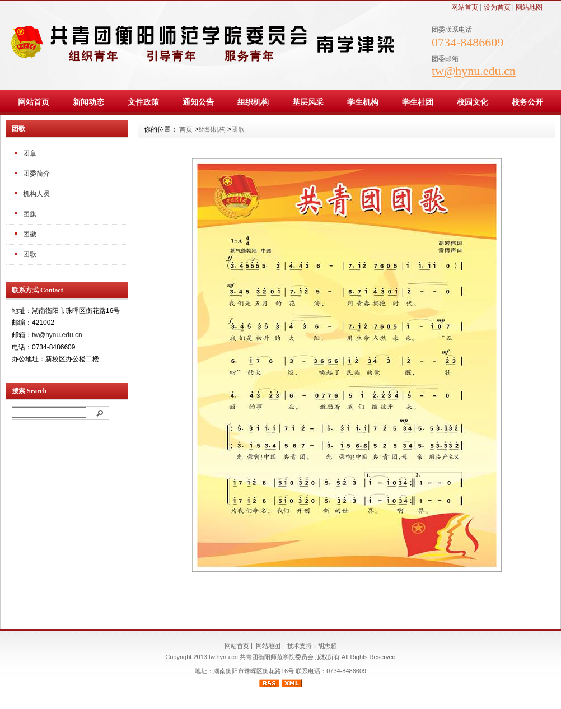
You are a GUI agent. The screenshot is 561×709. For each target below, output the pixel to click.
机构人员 (36, 194)
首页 (186, 129)
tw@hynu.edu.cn (57, 335)
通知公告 (198, 101)
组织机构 (253, 101)
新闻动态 (88, 101)
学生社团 (417, 101)
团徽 (29, 234)
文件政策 (143, 101)
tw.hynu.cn (223, 657)
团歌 (29, 254)
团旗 (29, 214)
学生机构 (362, 101)
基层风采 (308, 101)
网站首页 (464, 7)
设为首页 (497, 7)
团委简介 (36, 174)
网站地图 (529, 7)
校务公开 (527, 101)
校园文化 (472, 101)
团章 (29, 153)
